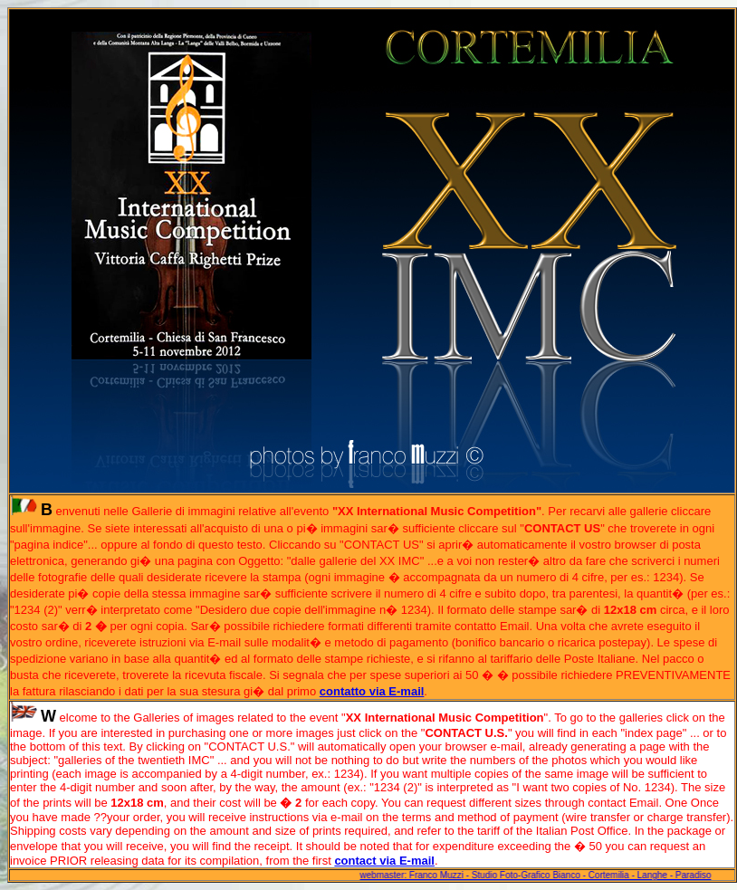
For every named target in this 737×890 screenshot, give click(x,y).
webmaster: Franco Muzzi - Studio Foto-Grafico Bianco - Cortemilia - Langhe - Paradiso (537, 875)
